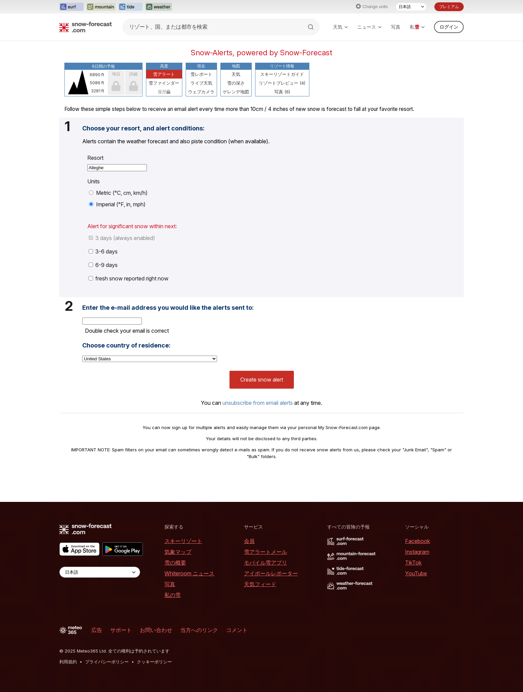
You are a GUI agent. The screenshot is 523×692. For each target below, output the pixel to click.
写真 (395, 27)
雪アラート (164, 74)
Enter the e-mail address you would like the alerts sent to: (168, 307)
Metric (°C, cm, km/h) (118, 192)
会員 (249, 541)
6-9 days (103, 265)
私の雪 (172, 595)
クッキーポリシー (154, 661)
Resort (95, 157)
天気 (340, 27)
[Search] (311, 27)
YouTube (416, 573)
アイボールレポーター (271, 573)
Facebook (417, 541)
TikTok (413, 562)
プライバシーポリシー (107, 661)
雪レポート (201, 74)
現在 (201, 65)
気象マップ (177, 551)
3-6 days (103, 251)
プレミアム (449, 6)
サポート (121, 630)
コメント (237, 630)
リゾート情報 (282, 65)
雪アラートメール (265, 551)
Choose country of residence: (126, 345)
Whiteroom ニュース (189, 573)
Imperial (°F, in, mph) (117, 204)
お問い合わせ (156, 630)
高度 (164, 65)
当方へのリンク (199, 630)
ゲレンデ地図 (236, 91)
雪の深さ (236, 83)
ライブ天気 (201, 83)
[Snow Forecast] (85, 27)
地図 (236, 65)
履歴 (164, 91)
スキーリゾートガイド (282, 74)
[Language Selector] (411, 6)
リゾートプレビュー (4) (282, 83)
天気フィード (260, 584)
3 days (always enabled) (122, 238)
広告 (96, 630)
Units (93, 181)
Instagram (417, 551)
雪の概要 (175, 562)
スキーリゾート (183, 541)
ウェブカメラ (201, 91)
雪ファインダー (164, 83)
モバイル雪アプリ (265, 562)
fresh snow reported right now (128, 278)
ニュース (369, 27)
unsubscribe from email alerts (257, 402)
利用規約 (68, 661)
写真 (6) (282, 91)
